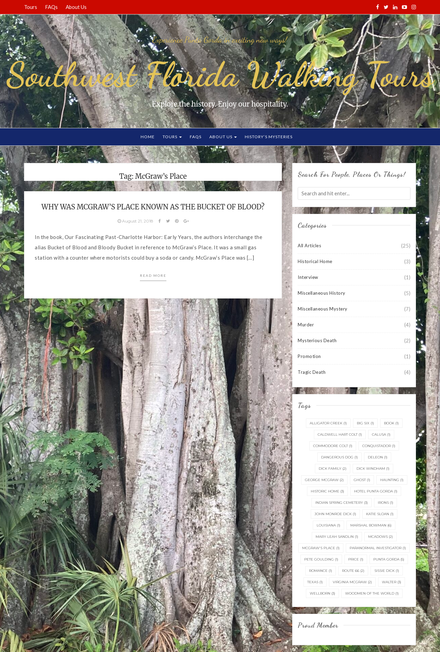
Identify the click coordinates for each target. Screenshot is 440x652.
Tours (30, 7)
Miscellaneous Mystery (323, 309)
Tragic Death (312, 372)
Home (148, 136)
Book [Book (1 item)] (391, 423)
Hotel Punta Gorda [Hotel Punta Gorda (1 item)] (375, 491)
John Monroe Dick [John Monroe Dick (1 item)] (335, 514)
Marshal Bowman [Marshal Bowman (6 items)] (371, 525)
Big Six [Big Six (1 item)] (365, 423)
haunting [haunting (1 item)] (392, 480)
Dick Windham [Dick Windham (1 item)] (372, 468)
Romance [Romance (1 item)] (320, 570)
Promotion (309, 356)
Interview (308, 277)
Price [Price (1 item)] (355, 559)
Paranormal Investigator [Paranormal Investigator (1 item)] (378, 548)
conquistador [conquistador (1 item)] (378, 446)
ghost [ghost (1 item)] (362, 480)
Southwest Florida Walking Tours (220, 74)
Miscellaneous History (321, 293)
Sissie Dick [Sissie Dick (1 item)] (386, 570)
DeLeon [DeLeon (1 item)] (377, 457)
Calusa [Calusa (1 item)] (381, 434)
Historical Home (315, 261)
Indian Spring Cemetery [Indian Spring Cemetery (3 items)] (341, 502)
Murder (306, 324)
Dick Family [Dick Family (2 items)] (332, 468)
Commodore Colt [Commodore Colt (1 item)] (332, 446)
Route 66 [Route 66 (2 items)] (353, 570)
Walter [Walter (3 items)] (391, 582)
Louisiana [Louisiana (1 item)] (328, 525)
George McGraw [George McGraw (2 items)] (324, 480)
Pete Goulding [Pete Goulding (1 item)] (321, 559)
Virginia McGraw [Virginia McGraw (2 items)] (352, 582)
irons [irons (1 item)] (385, 502)
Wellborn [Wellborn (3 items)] (322, 593)
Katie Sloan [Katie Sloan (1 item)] (380, 514)
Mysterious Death (317, 340)
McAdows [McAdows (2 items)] (380, 536)
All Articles (309, 245)
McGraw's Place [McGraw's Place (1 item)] (321, 548)
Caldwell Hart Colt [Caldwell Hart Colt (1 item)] (340, 434)
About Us (76, 7)
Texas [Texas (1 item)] (315, 582)
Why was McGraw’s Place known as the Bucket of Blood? (153, 207)
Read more (153, 275)
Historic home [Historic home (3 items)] (327, 491)
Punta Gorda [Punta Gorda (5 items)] (388, 559)
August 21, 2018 (136, 221)
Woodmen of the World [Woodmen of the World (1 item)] (372, 593)
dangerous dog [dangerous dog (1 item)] (339, 457)
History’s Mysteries (269, 136)
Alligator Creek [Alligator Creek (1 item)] (328, 423)
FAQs (51, 7)
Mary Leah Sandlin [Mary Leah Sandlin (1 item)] (337, 536)
